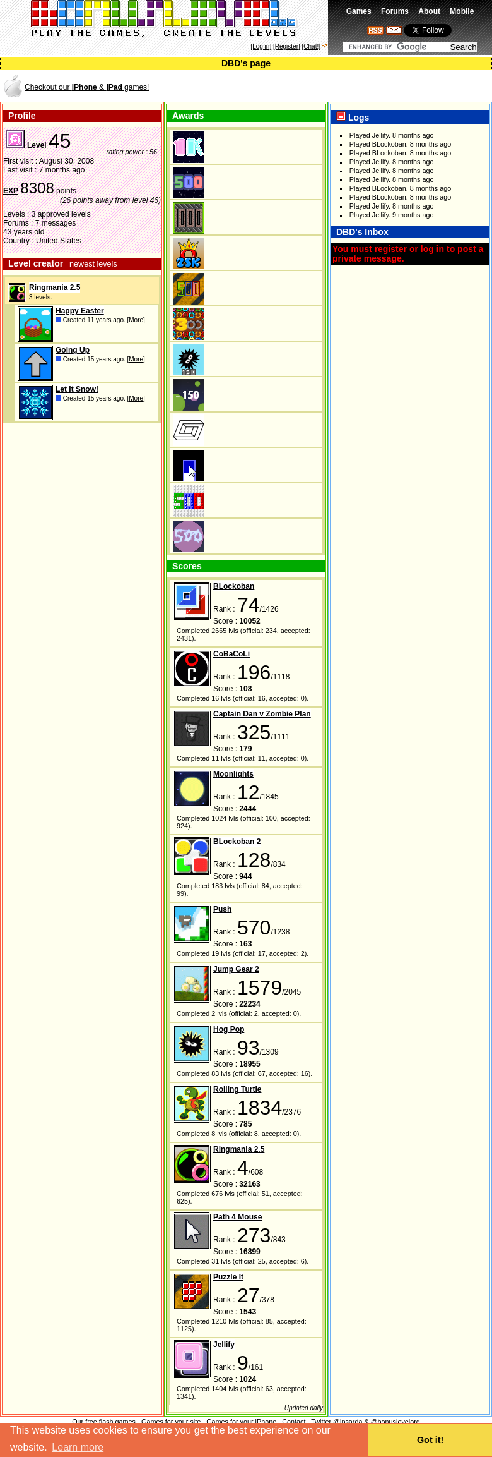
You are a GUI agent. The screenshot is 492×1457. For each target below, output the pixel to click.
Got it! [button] (430, 1440)
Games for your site (171, 1421)
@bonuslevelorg (395, 1421)
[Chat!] (311, 46)
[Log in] (260, 46)
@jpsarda (347, 1421)
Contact (293, 1421)
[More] (136, 320)
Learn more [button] (77, 1447)
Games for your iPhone (241, 1421)
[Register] (286, 46)
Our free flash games (104, 1421)
